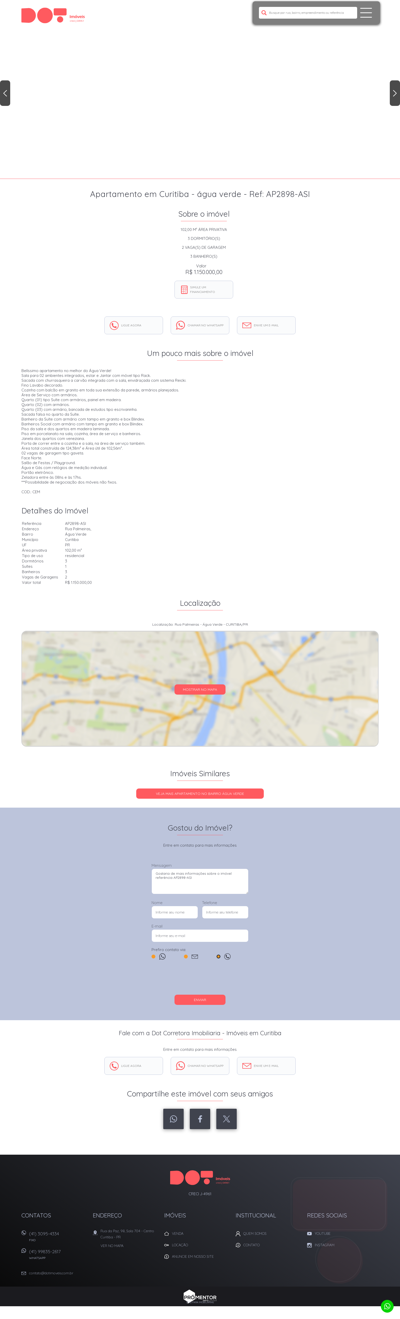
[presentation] (200, 979)
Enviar (200, 999)
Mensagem (162, 865)
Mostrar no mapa (200, 689)
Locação (180, 1245)
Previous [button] (5, 93)
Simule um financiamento (202, 289)
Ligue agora (131, 325)
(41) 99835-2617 (58, 1256)
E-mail (157, 926)
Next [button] (395, 93)
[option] (200, 89)
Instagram (324, 1245)
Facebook (200, 1119)
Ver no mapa (112, 1245)
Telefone (209, 902)
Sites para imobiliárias (200, 1302)
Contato (251, 1245)
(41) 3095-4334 (58, 1238)
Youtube (323, 1233)
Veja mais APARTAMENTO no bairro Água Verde (200, 793)
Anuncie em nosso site (193, 1256)
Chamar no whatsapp (205, 325)
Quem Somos (255, 1233)
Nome (157, 902)
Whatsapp (173, 1119)
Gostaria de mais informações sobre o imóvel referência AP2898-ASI (200, 881)
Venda (177, 1233)
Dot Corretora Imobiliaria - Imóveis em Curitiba (200, 1177)
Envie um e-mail (266, 325)
